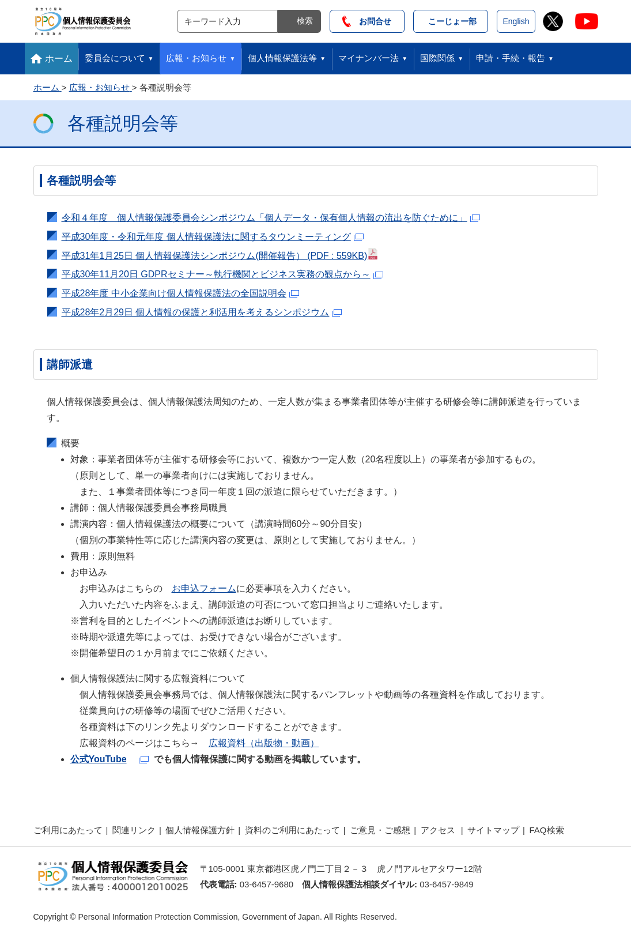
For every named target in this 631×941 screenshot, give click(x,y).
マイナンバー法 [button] (368, 58)
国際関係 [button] (437, 58)
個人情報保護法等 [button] (282, 58)
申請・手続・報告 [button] (510, 58)
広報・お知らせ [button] (196, 58)
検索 (305, 20)
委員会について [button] (115, 58)
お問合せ (366, 21)
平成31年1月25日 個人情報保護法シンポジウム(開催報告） (220, 254)
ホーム (59, 58)
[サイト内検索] (227, 21)
